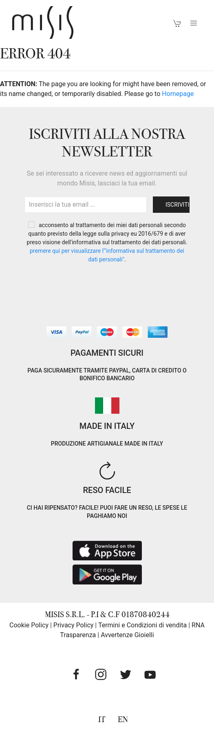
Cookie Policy (29, 625)
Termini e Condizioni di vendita (142, 625)
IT (102, 719)
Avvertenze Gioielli (127, 635)
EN (123, 719)
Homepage (178, 94)
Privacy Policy (73, 625)
